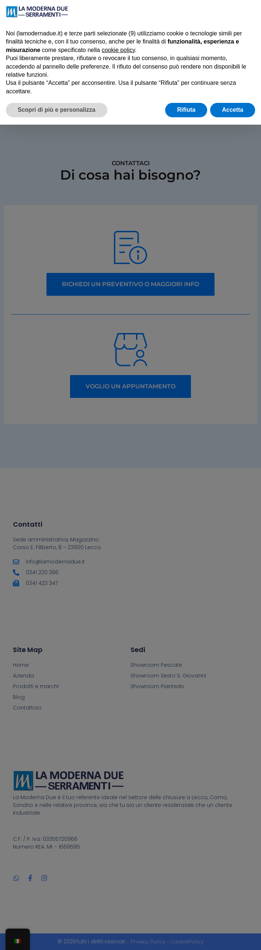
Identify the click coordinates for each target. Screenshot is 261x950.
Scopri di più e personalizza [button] (56, 110)
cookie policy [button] (118, 50)
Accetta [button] (232, 110)
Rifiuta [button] (186, 110)
